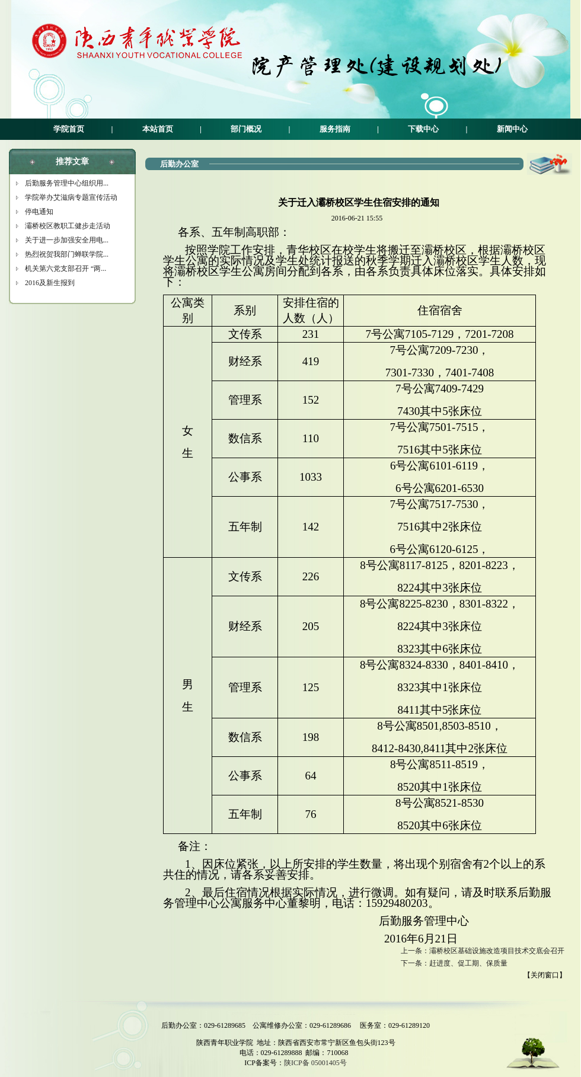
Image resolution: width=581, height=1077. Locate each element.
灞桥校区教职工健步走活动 (67, 226)
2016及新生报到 (50, 283)
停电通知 (39, 211)
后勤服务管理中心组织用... (66, 183)
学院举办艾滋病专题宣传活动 (71, 197)
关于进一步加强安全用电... (66, 240)
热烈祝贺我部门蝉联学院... (66, 254)
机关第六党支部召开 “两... (65, 268)
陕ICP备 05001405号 (315, 1063)
